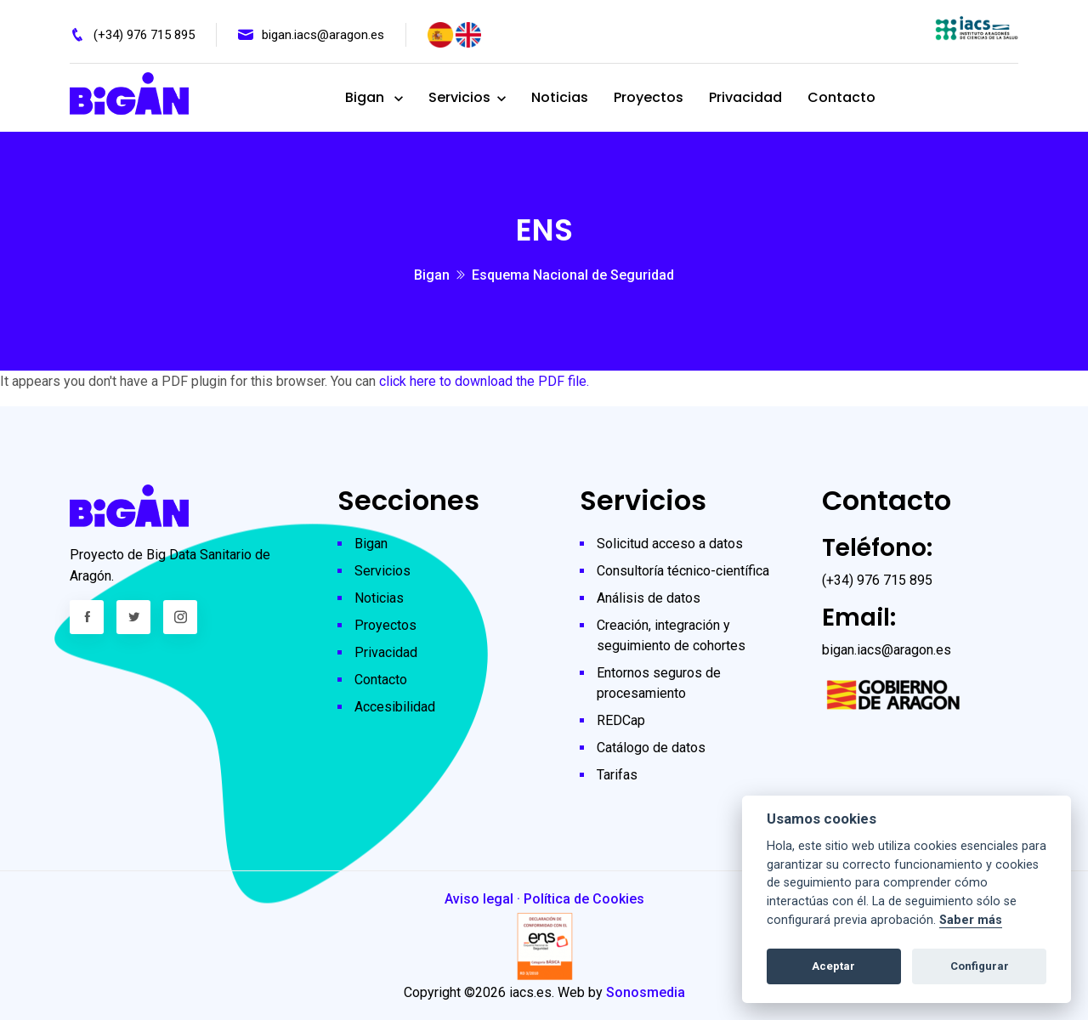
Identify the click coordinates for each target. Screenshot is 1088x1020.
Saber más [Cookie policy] (970, 920)
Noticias (559, 97)
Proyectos (648, 97)
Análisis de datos (648, 598)
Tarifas (617, 775)
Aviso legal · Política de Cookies (544, 899)
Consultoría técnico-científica (683, 571)
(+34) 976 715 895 (144, 34)
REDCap (621, 720)
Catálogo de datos (651, 748)
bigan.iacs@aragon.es (323, 34)
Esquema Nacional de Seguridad (573, 275)
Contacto (842, 97)
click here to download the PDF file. (484, 381)
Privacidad (745, 97)
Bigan (366, 97)
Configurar (979, 966)
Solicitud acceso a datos (670, 544)
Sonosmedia (645, 992)
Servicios (459, 97)
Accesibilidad (394, 707)
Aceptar (833, 966)
